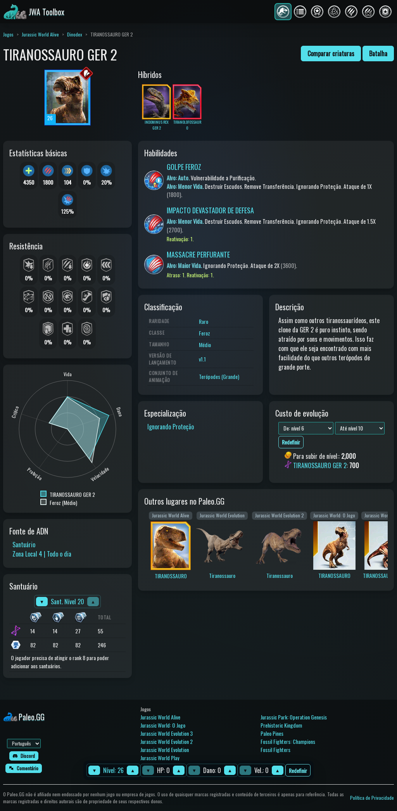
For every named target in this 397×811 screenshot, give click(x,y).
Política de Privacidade (372, 797)
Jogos (8, 34)
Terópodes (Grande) (219, 376)
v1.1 (202, 359)
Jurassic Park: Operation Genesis (294, 717)
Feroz (204, 333)
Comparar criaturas (330, 53)
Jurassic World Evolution (164, 749)
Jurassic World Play (159, 758)
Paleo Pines (272, 733)
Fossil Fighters (275, 749)
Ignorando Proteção (170, 426)
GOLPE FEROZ (184, 167)
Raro (203, 321)
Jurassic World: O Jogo (162, 725)
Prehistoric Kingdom (281, 725)
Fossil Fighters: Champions (288, 741)
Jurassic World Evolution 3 (166, 733)
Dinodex (74, 34)
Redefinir (298, 770)
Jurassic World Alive (40, 34)
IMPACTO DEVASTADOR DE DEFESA (210, 210)
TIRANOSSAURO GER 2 (320, 465)
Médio (205, 345)
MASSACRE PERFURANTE (198, 254)
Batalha (378, 53)
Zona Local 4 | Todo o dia (41, 554)
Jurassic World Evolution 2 (166, 741)
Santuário (23, 544)
